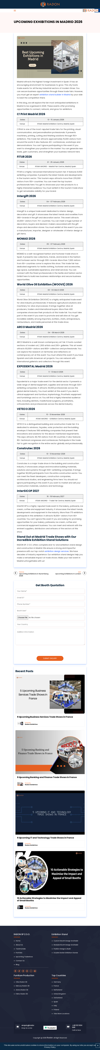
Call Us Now (76, 1030)
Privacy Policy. (50, 1047)
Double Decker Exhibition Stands (66, 953)
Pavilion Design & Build (62, 949)
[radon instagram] (31, 971)
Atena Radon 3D (22, 990)
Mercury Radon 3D (23, 986)
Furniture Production (24, 975)
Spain (56, 1002)
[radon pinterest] (27, 971)
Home (18, 941)
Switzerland (58, 998)
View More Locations (61, 1014)
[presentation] (33, 650)
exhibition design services (57, 551)
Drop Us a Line (27, 1028)
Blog (17, 965)
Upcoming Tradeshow (24, 957)
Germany (57, 982)
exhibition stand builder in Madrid (54, 94)
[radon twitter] (19, 971)
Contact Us (20, 961)
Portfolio (19, 953)
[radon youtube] (35, 971)
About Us (19, 945)
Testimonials (21, 949)
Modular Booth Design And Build (66, 945)
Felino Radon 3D (22, 994)
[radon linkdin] (23, 971)
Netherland (58, 990)
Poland (56, 1010)
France (56, 986)
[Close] (98, 1045)
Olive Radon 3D (21, 982)
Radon (50, 1038)
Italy (55, 1006)
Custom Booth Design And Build (66, 941)
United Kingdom (60, 994)
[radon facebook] (15, 971)
